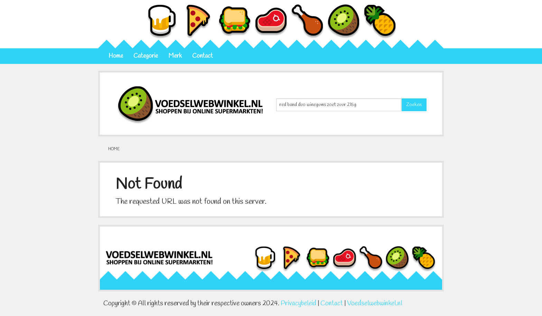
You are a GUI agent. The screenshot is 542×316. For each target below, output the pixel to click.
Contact (202, 56)
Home (116, 56)
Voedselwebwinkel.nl (374, 303)
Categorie (145, 56)
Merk (175, 56)
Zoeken (414, 105)
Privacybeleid (298, 303)
